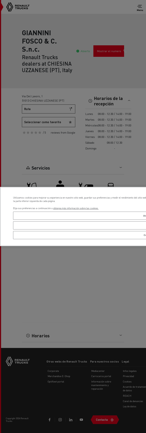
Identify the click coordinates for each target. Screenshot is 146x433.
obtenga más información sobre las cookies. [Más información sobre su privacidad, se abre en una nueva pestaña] (76, 208)
